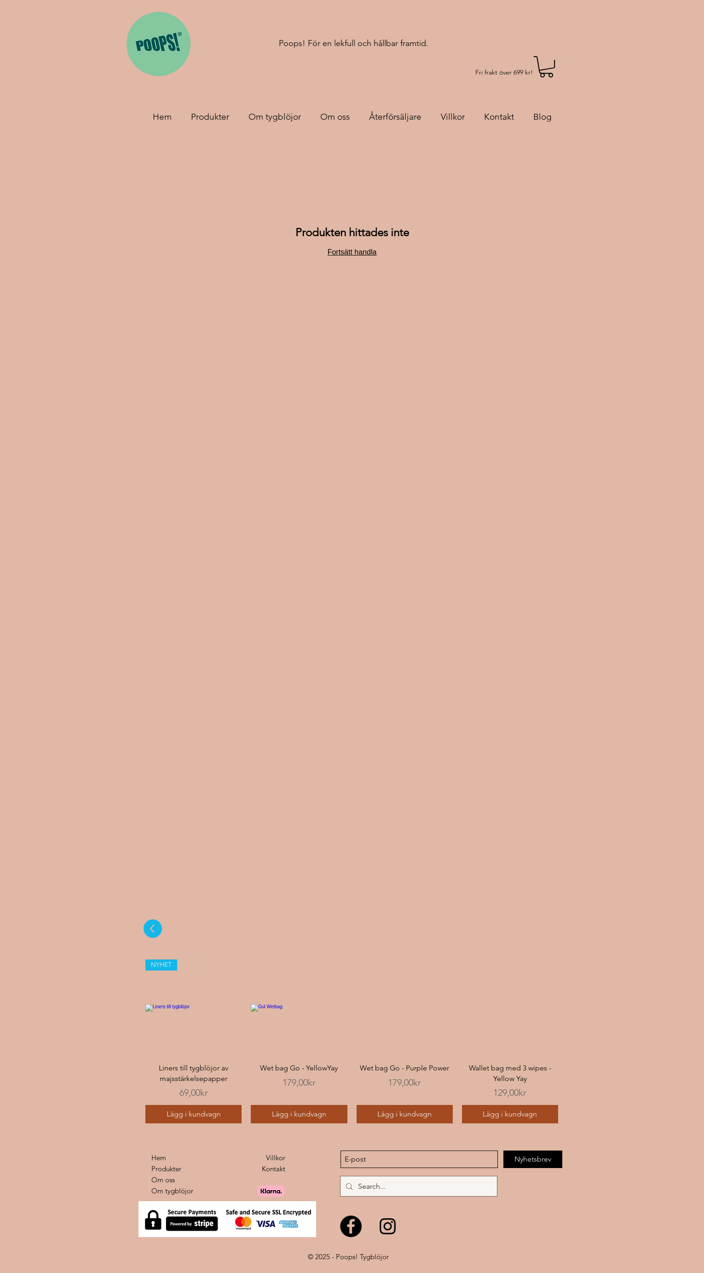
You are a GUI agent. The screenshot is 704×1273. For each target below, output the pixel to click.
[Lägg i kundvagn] (193, 1114)
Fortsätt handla (352, 252)
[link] (546, 66)
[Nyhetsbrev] (532, 1159)
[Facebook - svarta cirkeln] (351, 1226)
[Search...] (418, 1186)
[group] (352, 1041)
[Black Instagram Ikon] (387, 1226)
